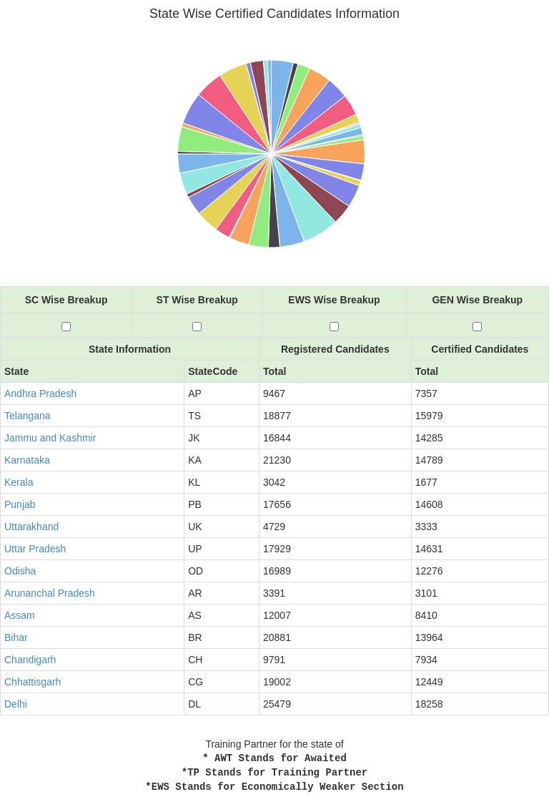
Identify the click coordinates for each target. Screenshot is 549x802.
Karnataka (27, 460)
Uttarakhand (31, 526)
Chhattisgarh (32, 682)
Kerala (18, 482)
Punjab (20, 504)
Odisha (20, 571)
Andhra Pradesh (40, 393)
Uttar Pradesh (35, 548)
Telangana (27, 415)
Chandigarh (30, 659)
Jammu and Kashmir (50, 438)
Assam (19, 615)
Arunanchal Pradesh (49, 593)
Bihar (16, 637)
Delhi (15, 704)
